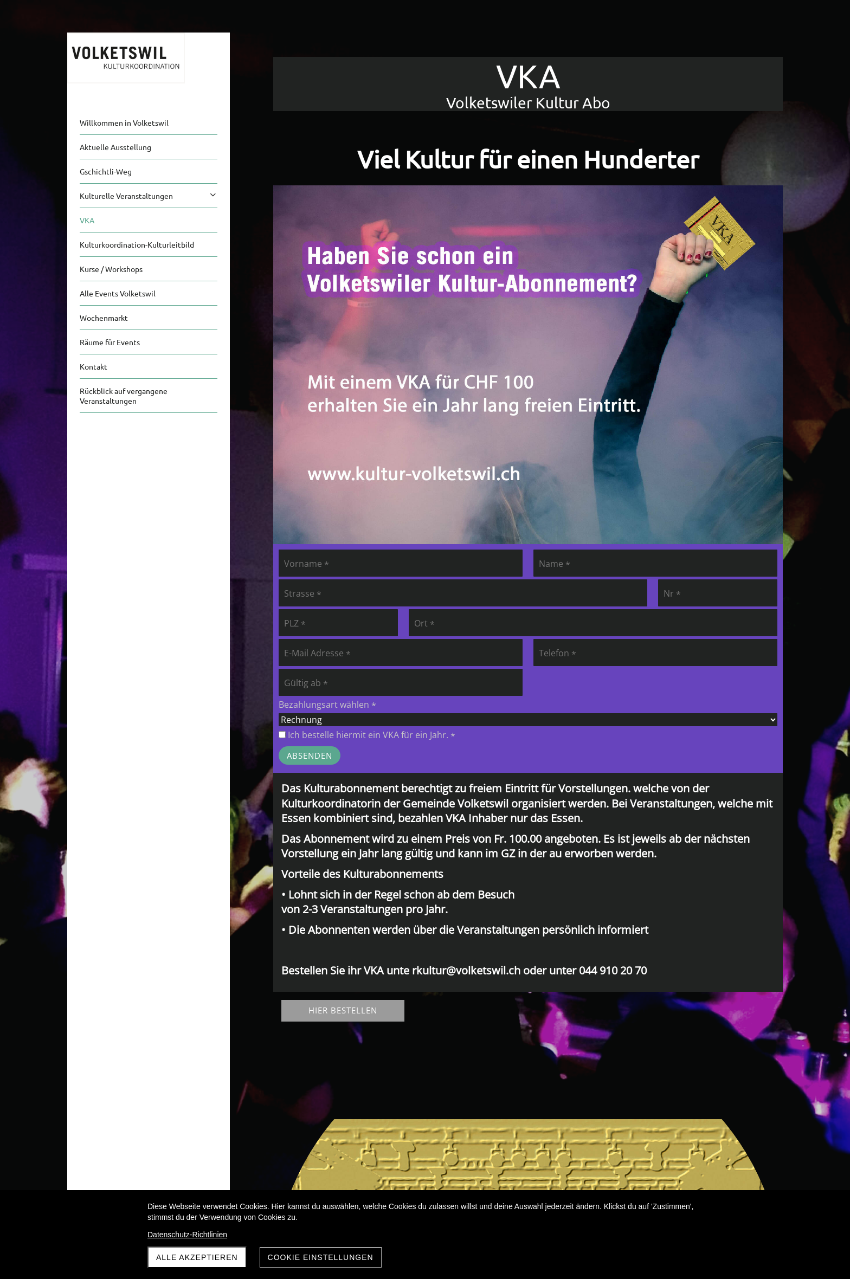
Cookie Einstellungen (321, 1257)
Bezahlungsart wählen (327, 704)
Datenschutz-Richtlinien (187, 1234)
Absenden (309, 755)
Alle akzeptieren (197, 1257)
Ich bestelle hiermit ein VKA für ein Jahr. (367, 735)
